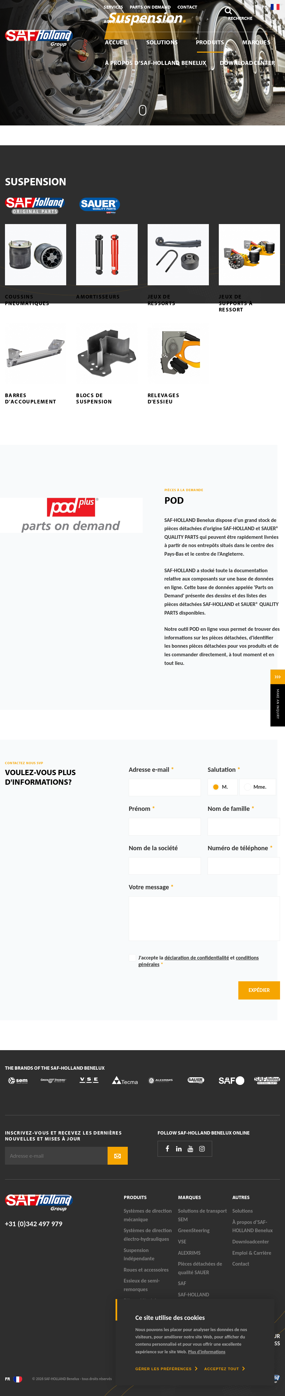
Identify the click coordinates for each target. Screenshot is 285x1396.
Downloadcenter (247, 63)
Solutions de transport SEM (202, 1215)
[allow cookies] (224, 1369)
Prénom (139, 809)
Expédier (259, 990)
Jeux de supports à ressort (236, 302)
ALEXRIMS (189, 1253)
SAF (182, 1283)
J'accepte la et (198, 960)
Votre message (149, 887)
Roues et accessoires (146, 1270)
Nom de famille (229, 809)
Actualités (116, 21)
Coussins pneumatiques (27, 299)
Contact (187, 7)
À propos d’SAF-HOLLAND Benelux (156, 63)
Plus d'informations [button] (206, 1352)
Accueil (116, 42)
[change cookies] (166, 1369)
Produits (210, 42)
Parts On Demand (150, 7)
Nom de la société (153, 848)
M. (225, 787)
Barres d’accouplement (30, 398)
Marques (256, 42)
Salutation (222, 769)
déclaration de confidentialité (197, 957)
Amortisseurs (98, 296)
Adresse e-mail (149, 769)
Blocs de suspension (94, 398)
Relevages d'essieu (164, 398)
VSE (182, 1241)
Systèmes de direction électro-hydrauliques (148, 1234)
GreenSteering (194, 1230)
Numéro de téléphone (238, 848)
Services (113, 7)
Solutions (162, 42)
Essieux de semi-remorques (142, 1285)
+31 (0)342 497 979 (33, 1223)
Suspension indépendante (139, 1254)
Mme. (260, 787)
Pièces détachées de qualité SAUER (200, 1268)
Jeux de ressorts (162, 299)
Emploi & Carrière (156, 21)
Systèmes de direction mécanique (148, 1215)
